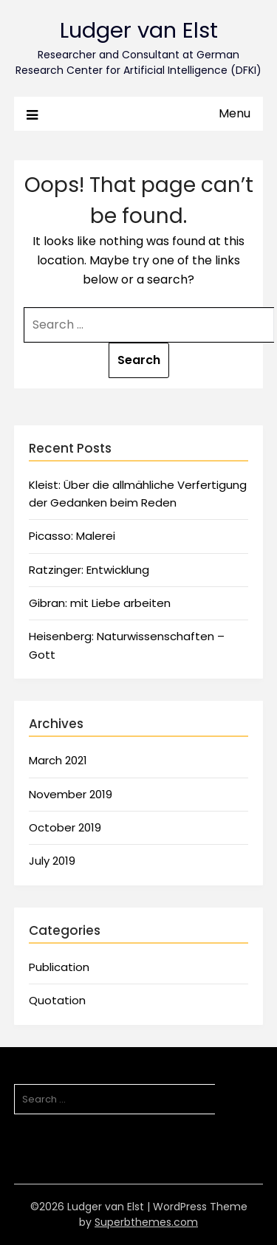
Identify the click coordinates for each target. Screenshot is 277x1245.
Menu (234, 113)
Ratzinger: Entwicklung (89, 569)
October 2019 (65, 827)
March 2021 (58, 760)
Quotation (57, 1000)
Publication (59, 967)
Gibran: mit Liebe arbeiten (100, 603)
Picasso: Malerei (72, 535)
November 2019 (70, 794)
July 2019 (52, 860)
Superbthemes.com (146, 1222)
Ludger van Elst (139, 30)
